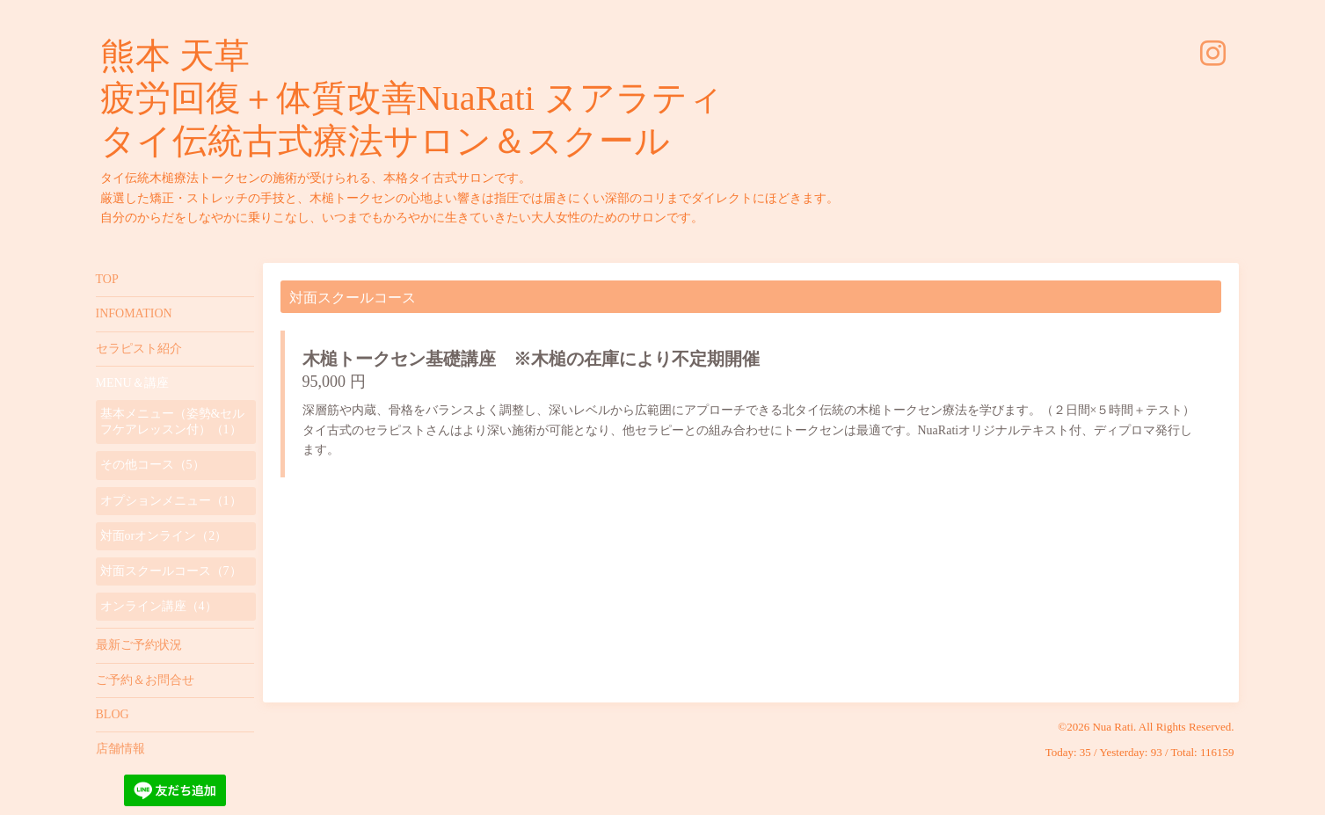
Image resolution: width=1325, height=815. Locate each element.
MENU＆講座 (132, 382)
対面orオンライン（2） (164, 535)
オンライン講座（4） (158, 606)
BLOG (112, 714)
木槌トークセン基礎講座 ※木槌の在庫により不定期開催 (531, 358)
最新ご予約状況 (139, 644)
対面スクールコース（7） (171, 571)
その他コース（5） (152, 464)
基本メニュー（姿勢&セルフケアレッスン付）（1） (172, 421)
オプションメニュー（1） (171, 500)
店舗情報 (120, 748)
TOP (107, 279)
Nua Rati (1112, 726)
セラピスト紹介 (139, 348)
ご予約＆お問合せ (145, 680)
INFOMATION (134, 313)
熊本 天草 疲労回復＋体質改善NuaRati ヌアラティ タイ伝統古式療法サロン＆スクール (412, 98)
